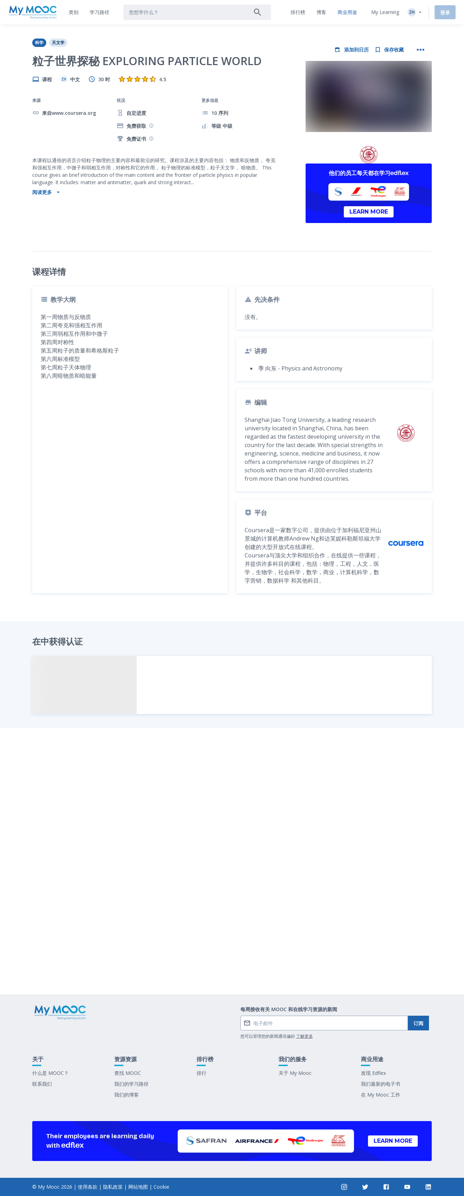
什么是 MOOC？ (50, 1073)
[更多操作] (420, 50)
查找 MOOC (127, 1073)
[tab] (73, 12)
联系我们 (42, 1083)
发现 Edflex (373, 1073)
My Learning (385, 12)
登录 (445, 12)
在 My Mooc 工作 (380, 1094)
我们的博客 (126, 1094)
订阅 (418, 1023)
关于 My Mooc (295, 1073)
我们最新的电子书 (380, 1083)
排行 (201, 1073)
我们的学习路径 (131, 1083)
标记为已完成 (232, 937)
